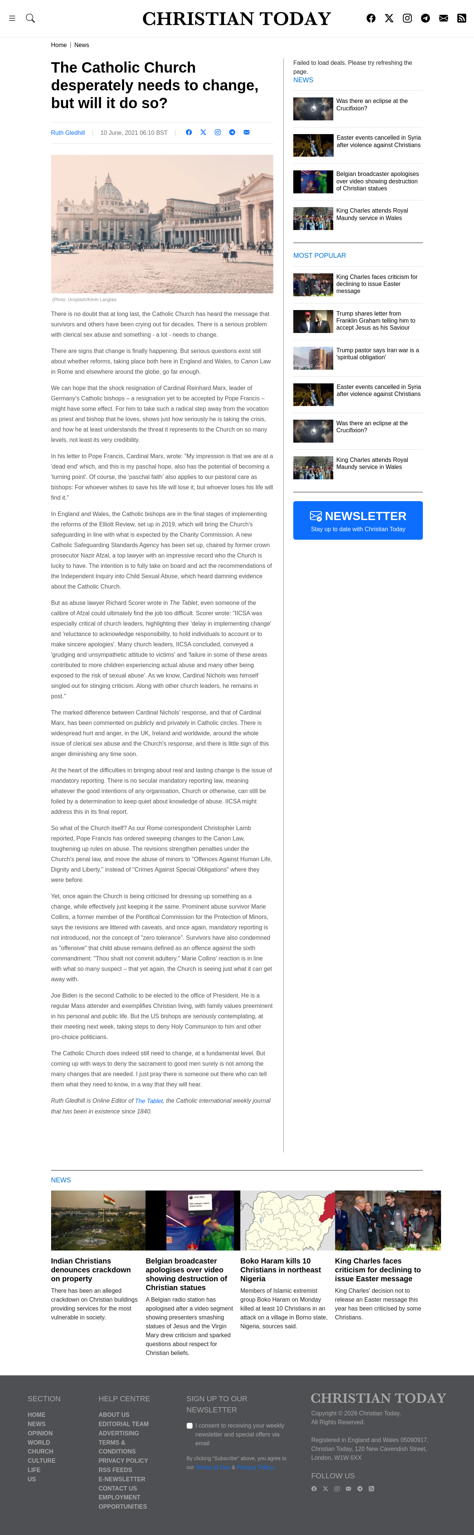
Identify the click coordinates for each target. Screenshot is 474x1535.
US (32, 1479)
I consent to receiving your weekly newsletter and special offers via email (240, 1434)
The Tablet (149, 1101)
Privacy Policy (123, 1461)
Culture (42, 1461)
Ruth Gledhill (68, 133)
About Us (114, 1415)
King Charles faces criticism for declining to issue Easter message (378, 1270)
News (81, 45)
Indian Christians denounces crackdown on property (91, 1270)
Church (40, 1451)
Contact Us (118, 1488)
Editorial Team (123, 1424)
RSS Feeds (115, 1470)
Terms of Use (213, 1468)
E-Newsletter (122, 1479)
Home (59, 45)
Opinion (40, 1433)
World (39, 1442)
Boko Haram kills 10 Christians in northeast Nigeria (280, 1270)
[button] (12, 19)
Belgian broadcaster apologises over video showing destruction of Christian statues (186, 1274)
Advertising (119, 1433)
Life (34, 1470)
